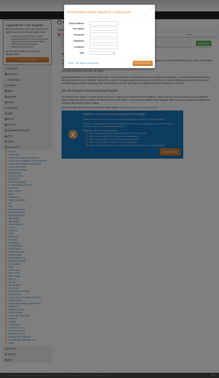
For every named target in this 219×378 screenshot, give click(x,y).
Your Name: (79, 28)
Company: (79, 47)
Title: (82, 53)
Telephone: (79, 41)
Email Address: (77, 23)
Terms (71, 63)
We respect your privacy (87, 63)
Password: (79, 35)
